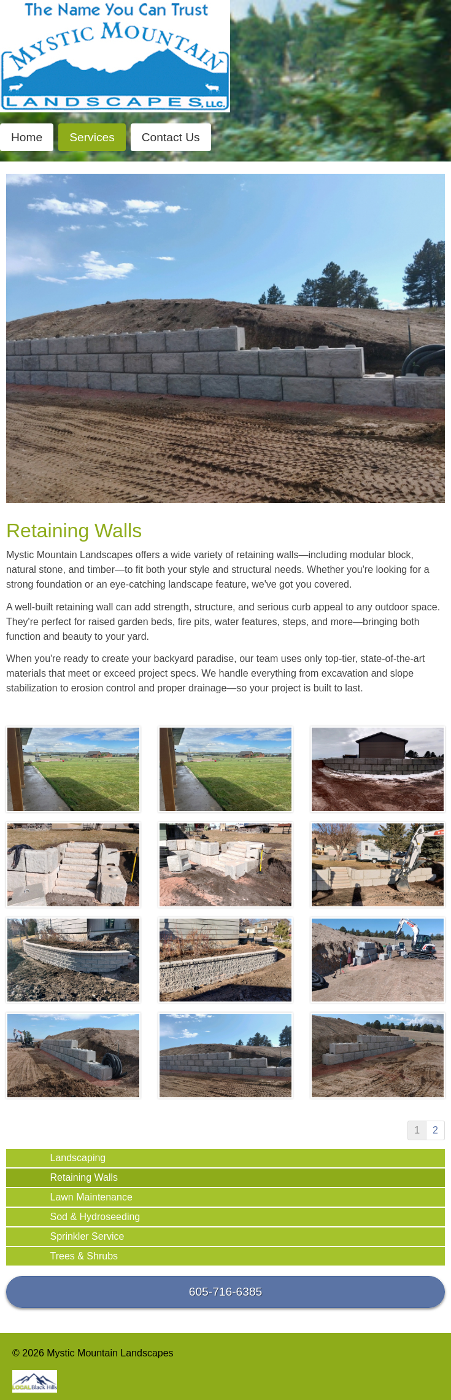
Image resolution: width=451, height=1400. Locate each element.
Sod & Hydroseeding (95, 1216)
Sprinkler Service (87, 1236)
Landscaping (78, 1158)
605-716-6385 (226, 1291)
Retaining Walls (84, 1177)
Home (26, 137)
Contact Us (171, 137)
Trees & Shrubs (84, 1256)
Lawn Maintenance (91, 1197)
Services (92, 137)
